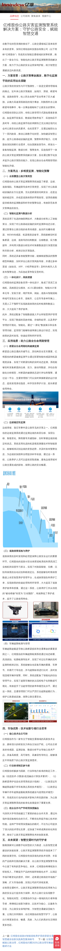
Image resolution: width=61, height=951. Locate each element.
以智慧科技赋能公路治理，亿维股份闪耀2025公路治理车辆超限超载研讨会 (30, 942)
